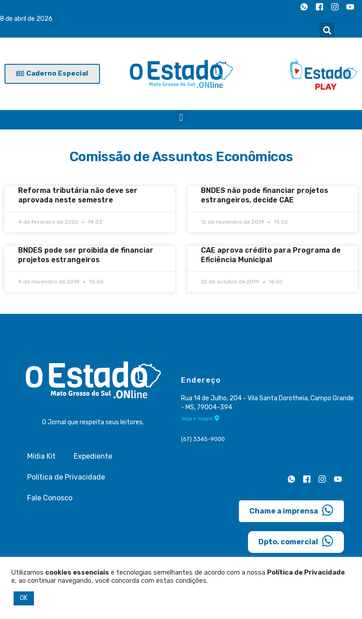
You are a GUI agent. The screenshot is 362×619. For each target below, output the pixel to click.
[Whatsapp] (304, 7)
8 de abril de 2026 (26, 19)
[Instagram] (335, 7)
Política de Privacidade (66, 477)
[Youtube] (350, 7)
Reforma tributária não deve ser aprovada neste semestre (78, 195)
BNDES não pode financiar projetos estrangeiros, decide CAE (264, 195)
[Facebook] (319, 7)
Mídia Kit (41, 456)
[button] (326, 30)
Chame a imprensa (291, 510)
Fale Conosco (49, 498)
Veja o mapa (200, 418)
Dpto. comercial (295, 541)
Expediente (93, 456)
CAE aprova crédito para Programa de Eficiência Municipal (271, 255)
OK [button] (24, 598)
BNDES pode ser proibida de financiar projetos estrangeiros (85, 255)
